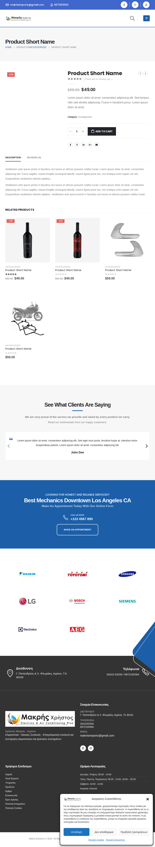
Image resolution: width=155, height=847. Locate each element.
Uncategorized (85, 117)
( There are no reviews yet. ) (98, 79)
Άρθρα (8, 791)
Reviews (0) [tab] (34, 157)
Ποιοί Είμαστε (12, 778)
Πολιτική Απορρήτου (115, 840)
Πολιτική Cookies (96, 840)
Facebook (70, 145)
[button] (147, 799)
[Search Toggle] (132, 18)
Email (96, 145)
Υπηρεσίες (10, 783)
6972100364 (87, 726)
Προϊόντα (9, 787)
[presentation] (8, 445)
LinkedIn (83, 145)
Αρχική (8, 774)
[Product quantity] (77, 131)
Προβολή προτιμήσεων (134, 831)
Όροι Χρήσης (11, 799)
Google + (90, 145)
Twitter (77, 145)
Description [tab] (13, 157)
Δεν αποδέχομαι (104, 831)
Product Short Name (18, 270)
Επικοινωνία (11, 795)
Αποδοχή (76, 831)
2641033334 (87, 723)
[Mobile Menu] (146, 18)
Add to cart (104, 131)
